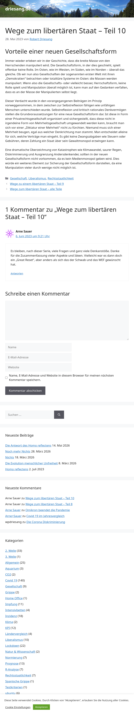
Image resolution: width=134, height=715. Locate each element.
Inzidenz (11, 616)
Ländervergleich (16, 634)
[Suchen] (59, 415)
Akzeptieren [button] (41, 707)
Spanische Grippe (17, 681)
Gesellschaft (18, 178)
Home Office (14, 598)
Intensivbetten (15, 610)
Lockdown (12, 646)
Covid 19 (11, 580)
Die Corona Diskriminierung (45, 522)
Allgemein (12, 563)
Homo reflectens (16, 469)
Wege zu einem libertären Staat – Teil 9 (37, 184)
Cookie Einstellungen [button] (17, 707)
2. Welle (10, 551)
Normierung (14, 657)
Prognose (11, 663)
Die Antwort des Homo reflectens (28, 445)
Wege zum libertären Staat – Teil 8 (49, 504)
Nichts (9, 457)
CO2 (8, 574)
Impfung (11, 604)
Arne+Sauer (13, 516)
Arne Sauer (13, 510)
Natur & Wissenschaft (20, 652)
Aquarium (12, 568)
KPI (7, 628)
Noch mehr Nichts (17, 451)
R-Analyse (12, 669)
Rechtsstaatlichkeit (61, 178)
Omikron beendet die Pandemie (47, 510)
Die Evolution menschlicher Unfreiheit (31, 463)
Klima (9, 622)
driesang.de (18, 9)
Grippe (10, 592)
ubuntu (10, 693)
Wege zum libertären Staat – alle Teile (36, 189)
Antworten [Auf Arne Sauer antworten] (17, 273)
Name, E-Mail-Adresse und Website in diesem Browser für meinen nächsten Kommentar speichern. (61, 377)
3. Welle (10, 557)
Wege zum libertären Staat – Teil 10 (49, 498)
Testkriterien (14, 687)
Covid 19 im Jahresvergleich (45, 516)
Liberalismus (37, 178)
